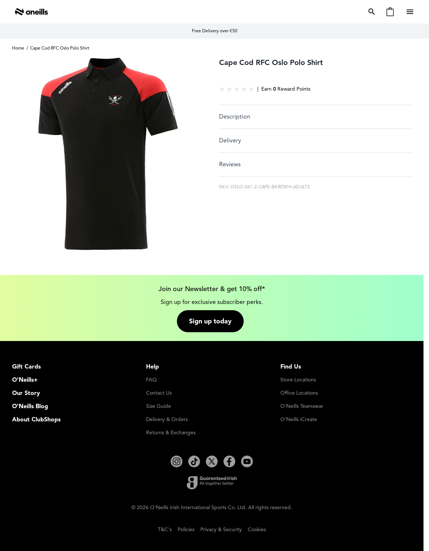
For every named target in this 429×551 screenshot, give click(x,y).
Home (18, 48)
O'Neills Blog (30, 406)
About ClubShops (36, 419)
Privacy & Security (221, 529)
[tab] (315, 116)
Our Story (26, 393)
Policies (186, 529)
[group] (236, 89)
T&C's (165, 529)
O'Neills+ (25, 380)
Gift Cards (26, 366)
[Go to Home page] (31, 11)
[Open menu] (410, 11)
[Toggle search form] (370, 11)
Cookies (257, 529)
